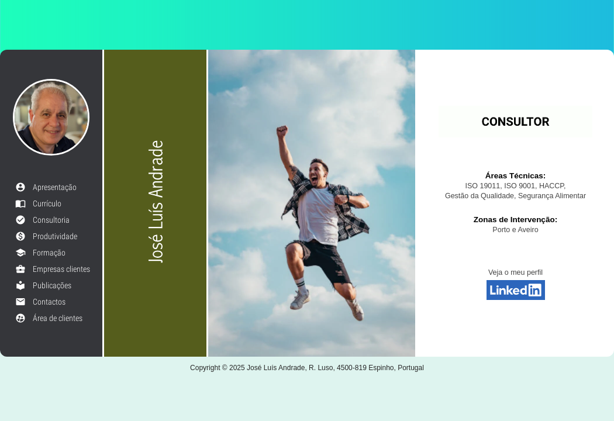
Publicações (43, 285)
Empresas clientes (52, 269)
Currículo (38, 203)
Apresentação (46, 187)
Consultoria (42, 220)
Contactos (40, 301)
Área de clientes (48, 318)
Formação (40, 252)
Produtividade (46, 236)
